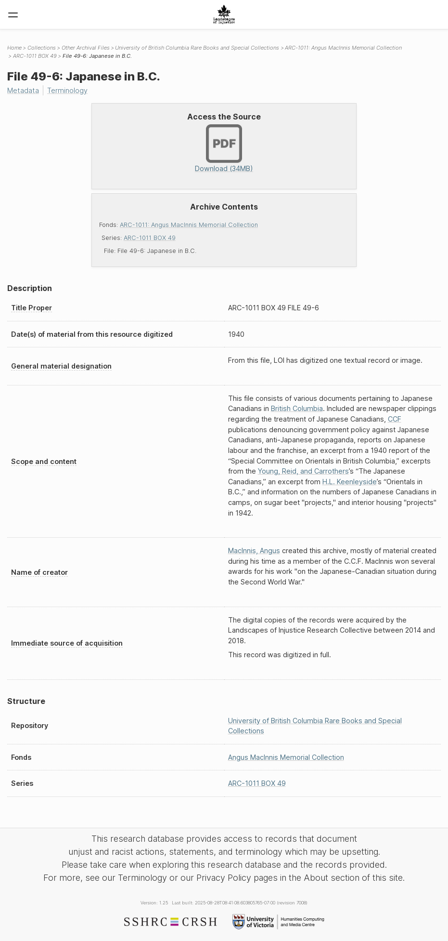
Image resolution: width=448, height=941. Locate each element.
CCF (394, 419)
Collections (41, 47)
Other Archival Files (86, 47)
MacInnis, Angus (254, 550)
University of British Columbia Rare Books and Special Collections (197, 47)
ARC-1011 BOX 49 (150, 237)
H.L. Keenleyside (349, 481)
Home (14, 47)
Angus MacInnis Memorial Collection (286, 757)
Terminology (67, 90)
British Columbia (297, 408)
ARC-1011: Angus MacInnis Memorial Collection (189, 224)
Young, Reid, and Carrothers (303, 471)
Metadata (23, 90)
